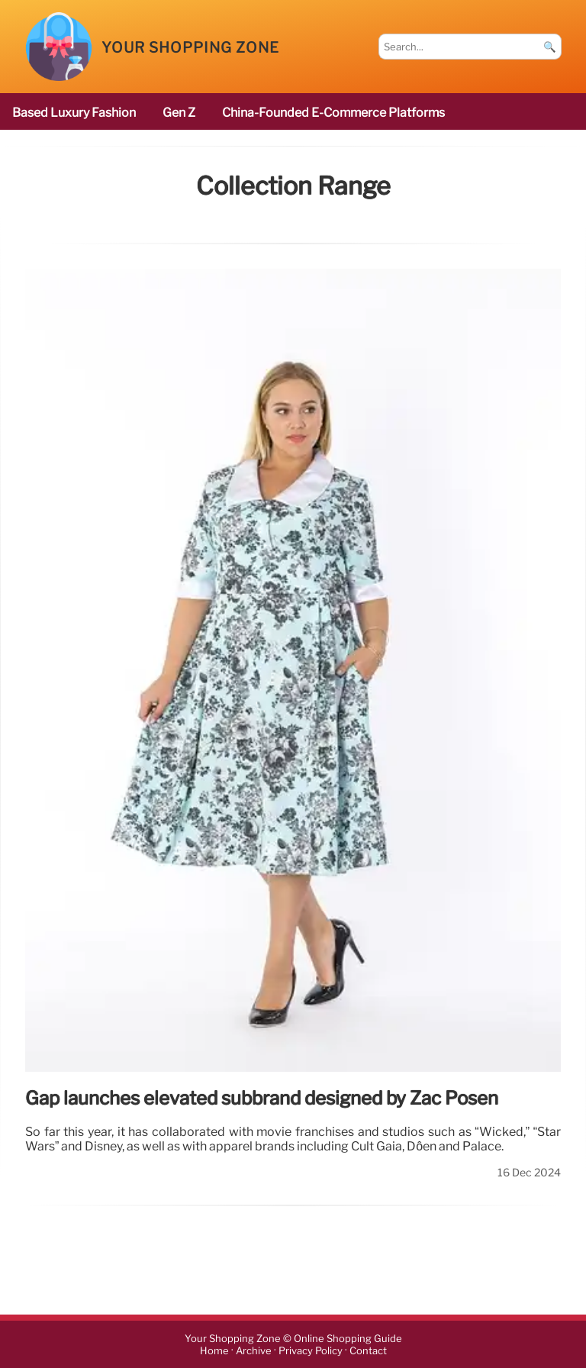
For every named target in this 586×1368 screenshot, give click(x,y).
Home (214, 1351)
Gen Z (179, 112)
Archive (254, 1351)
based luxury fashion (74, 112)
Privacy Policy (311, 1351)
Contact (368, 1351)
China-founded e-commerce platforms (333, 112)
